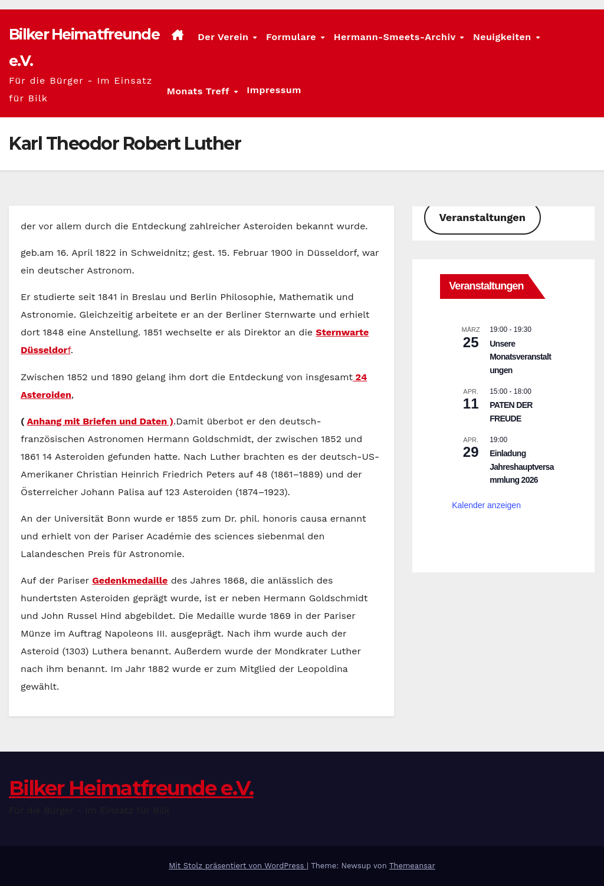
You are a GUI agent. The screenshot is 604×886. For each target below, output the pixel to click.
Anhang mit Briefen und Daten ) (100, 421)
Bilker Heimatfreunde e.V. (131, 788)
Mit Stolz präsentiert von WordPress (238, 865)
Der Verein (224, 36)
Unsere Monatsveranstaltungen (520, 357)
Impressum (274, 89)
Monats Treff (199, 90)
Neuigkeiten (503, 36)
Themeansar (412, 865)
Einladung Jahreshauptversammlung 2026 (522, 467)
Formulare (292, 36)
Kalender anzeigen (486, 505)
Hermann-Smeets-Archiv (396, 36)
